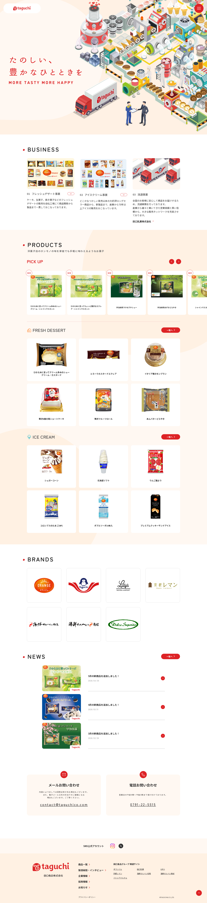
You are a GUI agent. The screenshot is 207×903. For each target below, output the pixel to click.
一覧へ (171, 330)
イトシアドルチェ (120, 878)
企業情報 (83, 876)
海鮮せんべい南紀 (167, 873)
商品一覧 (83, 864)
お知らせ (83, 887)
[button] (178, 261)
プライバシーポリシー (87, 897)
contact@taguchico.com (64, 804)
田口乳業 (140, 869)
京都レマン (117, 873)
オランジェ (117, 869)
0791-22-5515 (143, 804)
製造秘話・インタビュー (91, 870)
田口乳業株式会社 (143, 221)
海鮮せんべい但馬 (144, 873)
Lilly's (163, 869)
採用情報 (83, 881)
